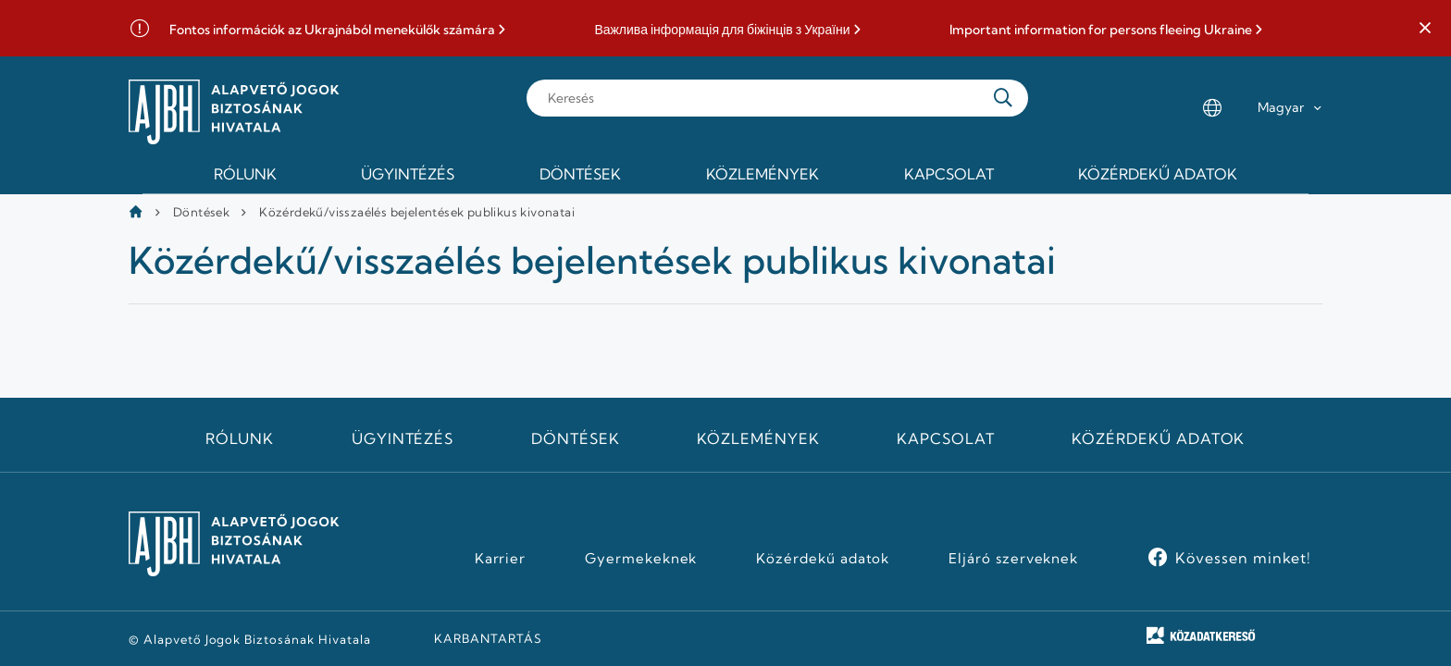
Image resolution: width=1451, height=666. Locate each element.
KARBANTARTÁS (488, 638)
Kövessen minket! (1243, 558)
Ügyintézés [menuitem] (407, 174)
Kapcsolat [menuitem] (949, 174)
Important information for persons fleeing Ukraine (1100, 30)
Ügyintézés (403, 438)
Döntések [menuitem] (580, 174)
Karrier (501, 558)
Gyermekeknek (641, 558)
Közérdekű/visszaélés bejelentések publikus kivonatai (417, 211)
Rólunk (239, 438)
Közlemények (758, 438)
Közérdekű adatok (1158, 438)
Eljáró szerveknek (1013, 558)
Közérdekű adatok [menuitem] (1157, 174)
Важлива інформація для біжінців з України (722, 30)
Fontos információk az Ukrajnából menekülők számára (332, 30)
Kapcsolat (946, 438)
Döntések (201, 211)
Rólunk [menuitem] (245, 174)
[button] (1425, 29)
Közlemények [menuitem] (762, 174)
